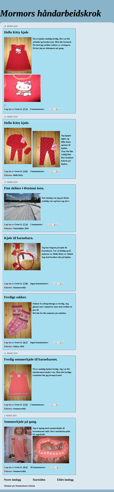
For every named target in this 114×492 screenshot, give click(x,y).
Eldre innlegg (65, 479)
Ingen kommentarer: (39, 283)
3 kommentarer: (37, 171)
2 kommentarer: (37, 405)
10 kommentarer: (38, 467)
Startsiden (39, 479)
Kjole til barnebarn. (18, 238)
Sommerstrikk (19, 287)
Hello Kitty (18, 175)
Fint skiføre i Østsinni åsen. (24, 188)
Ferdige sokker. (15, 297)
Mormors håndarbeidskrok (50, 13)
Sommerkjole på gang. (20, 421)
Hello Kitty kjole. (16, 123)
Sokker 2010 (18, 346)
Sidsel (70, 254)
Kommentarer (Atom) (25, 486)
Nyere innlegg (12, 479)
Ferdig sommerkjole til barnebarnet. (30, 359)
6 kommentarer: (37, 109)
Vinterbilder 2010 (21, 228)
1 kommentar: (36, 224)
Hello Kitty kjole (16, 32)
